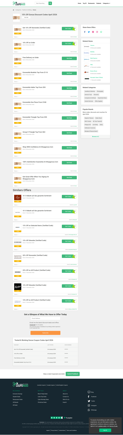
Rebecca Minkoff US (73, 309)
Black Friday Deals (43, 394)
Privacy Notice (54, 430)
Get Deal (69, 58)
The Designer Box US (73, 234)
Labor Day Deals (42, 397)
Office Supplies (98, 101)
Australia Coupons (41, 385)
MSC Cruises (88, 121)
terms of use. (114, 426)
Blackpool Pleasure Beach (91, 131)
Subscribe (45, 333)
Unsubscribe (32, 324)
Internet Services (89, 101)
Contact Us (66, 397)
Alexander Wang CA (73, 249)
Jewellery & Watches (90, 91)
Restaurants (91, 3)
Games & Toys (88, 94)
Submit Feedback (72, 374)
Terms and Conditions (72, 430)
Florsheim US (74, 294)
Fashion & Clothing (27, 10)
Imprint (65, 402)
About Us (65, 394)
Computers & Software (90, 98)
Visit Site (26, 17)
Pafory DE (75, 219)
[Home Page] (14, 10)
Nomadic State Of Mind (96, 77)
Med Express (93, 58)
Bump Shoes (93, 71)
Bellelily (92, 51)
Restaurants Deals (17, 399)
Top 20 (84, 3)
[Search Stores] (50, 3)
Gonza (34, 10)
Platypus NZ (88, 124)
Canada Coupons (51, 385)
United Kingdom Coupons (62, 385)
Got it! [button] (105, 430)
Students (98, 3)
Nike (91, 64)
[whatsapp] (101, 32)
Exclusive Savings (17, 394)
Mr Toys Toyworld (97, 121)
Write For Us (66, 399)
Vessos (92, 45)
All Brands (15, 402)
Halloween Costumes (90, 128)
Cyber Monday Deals (43, 399)
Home (79, 3)
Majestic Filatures (89, 118)
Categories (106, 3)
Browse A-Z (95, 136)
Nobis (101, 124)
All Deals (15, 405)
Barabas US (74, 279)
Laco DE (75, 204)
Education (96, 94)
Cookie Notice (62, 430)
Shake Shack (98, 118)
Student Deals (16, 397)
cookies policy (102, 426)
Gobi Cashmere (74, 264)
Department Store (102, 98)
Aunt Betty (95, 124)
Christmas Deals (42, 402)
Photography (100, 91)
